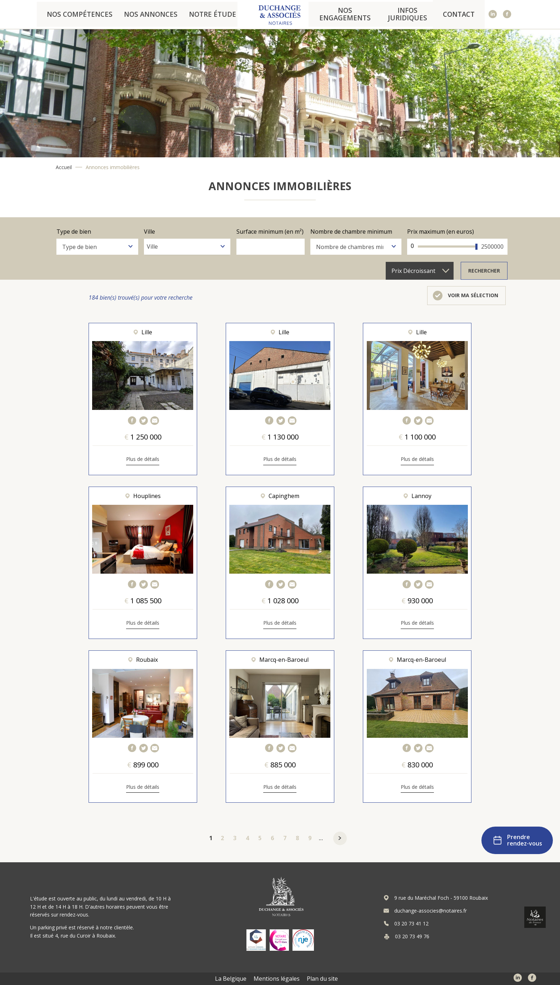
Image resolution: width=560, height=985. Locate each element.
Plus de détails (142, 459)
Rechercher (484, 270)
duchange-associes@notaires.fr (430, 911)
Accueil (64, 167)
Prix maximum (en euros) (440, 231)
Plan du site (322, 979)
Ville (149, 231)
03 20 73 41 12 (411, 923)
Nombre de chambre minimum (351, 231)
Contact (461, 14)
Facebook (507, 14)
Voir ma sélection (473, 295)
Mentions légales (277, 979)
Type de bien (73, 231)
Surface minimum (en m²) (270, 231)
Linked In (493, 14)
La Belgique (230, 979)
